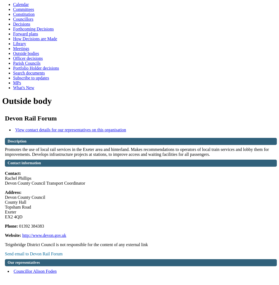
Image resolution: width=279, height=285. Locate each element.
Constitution (24, 14)
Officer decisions (28, 58)
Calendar (21, 4)
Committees (23, 9)
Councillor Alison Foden (35, 271)
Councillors (23, 19)
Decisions (21, 24)
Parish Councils (27, 63)
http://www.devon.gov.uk (44, 235)
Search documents (29, 73)
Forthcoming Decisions (33, 29)
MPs (17, 82)
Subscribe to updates (31, 78)
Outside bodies (26, 53)
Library (19, 43)
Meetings (21, 48)
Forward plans (25, 34)
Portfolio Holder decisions (36, 68)
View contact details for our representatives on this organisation (70, 130)
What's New (23, 87)
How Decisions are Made (35, 38)
